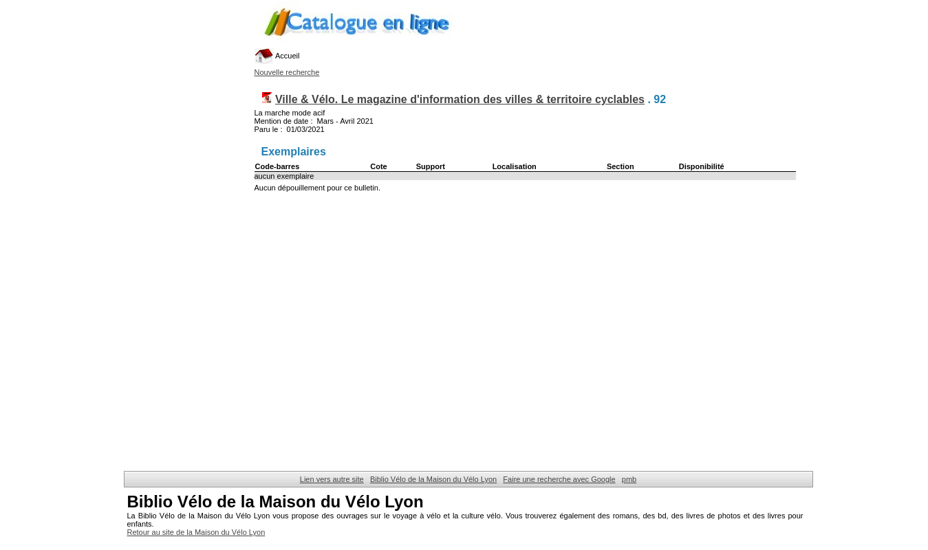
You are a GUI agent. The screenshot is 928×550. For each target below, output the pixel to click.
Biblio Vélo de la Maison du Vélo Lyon (433, 479)
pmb (629, 479)
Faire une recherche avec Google (559, 479)
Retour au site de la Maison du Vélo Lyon (196, 532)
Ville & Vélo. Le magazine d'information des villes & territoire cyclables (460, 99)
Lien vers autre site (332, 479)
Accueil (277, 56)
